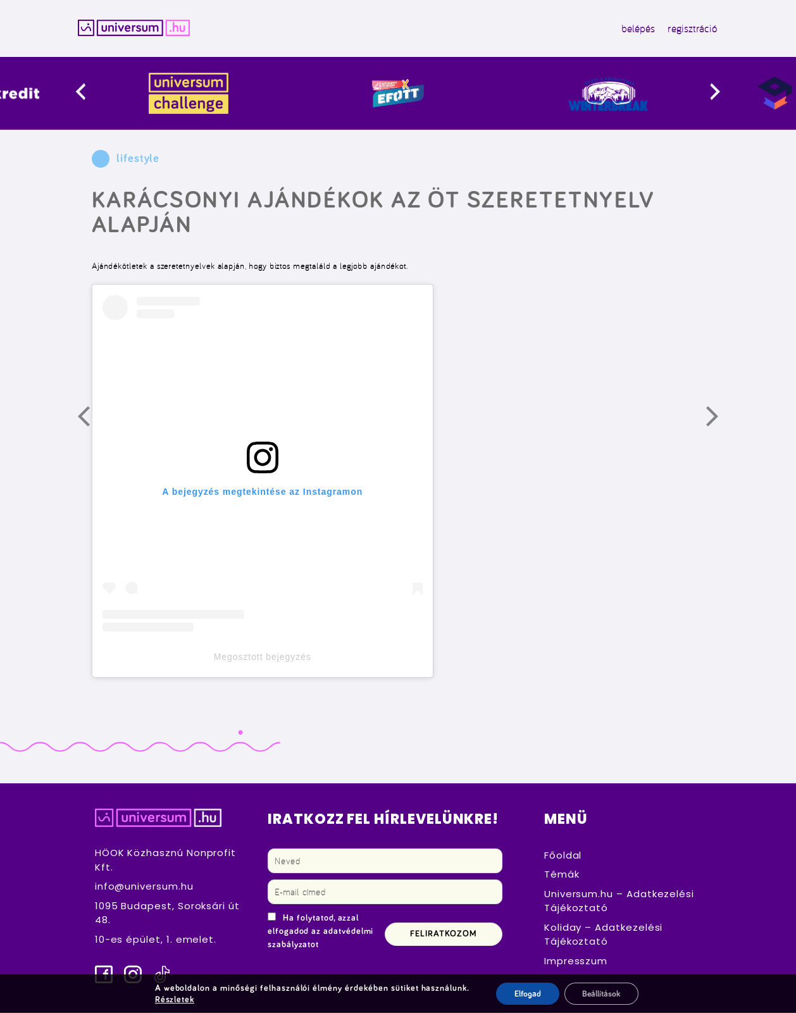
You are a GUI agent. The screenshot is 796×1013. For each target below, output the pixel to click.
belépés (635, 28)
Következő (720, 421)
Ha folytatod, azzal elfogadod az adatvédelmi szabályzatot (320, 932)
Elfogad (525, 993)
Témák (562, 875)
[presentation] (96, 94)
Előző (92, 421)
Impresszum (575, 961)
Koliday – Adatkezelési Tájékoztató (603, 935)
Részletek (173, 999)
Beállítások (601, 993)
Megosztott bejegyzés (262, 657)
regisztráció (689, 28)
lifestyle (137, 159)
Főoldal (563, 855)
